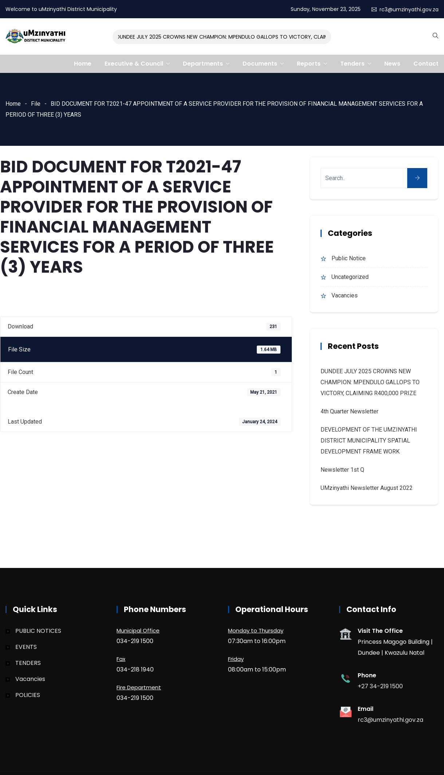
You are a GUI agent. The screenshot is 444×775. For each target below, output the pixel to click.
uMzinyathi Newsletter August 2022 (367, 487)
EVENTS (26, 647)
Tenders (352, 63)
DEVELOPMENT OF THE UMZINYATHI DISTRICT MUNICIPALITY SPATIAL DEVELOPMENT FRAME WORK (369, 440)
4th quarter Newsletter (349, 411)
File (35, 103)
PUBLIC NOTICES (38, 631)
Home (82, 63)
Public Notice (348, 258)
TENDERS (28, 663)
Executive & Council (134, 63)
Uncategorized (350, 276)
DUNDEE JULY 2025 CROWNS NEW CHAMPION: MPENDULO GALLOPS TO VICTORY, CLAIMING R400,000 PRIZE (248, 36)
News (392, 63)
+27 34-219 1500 (380, 686)
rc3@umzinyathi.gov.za (409, 9)
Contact (426, 63)
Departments (203, 63)
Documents (260, 63)
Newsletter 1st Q (342, 469)
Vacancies (344, 295)
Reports (309, 63)
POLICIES (27, 695)
